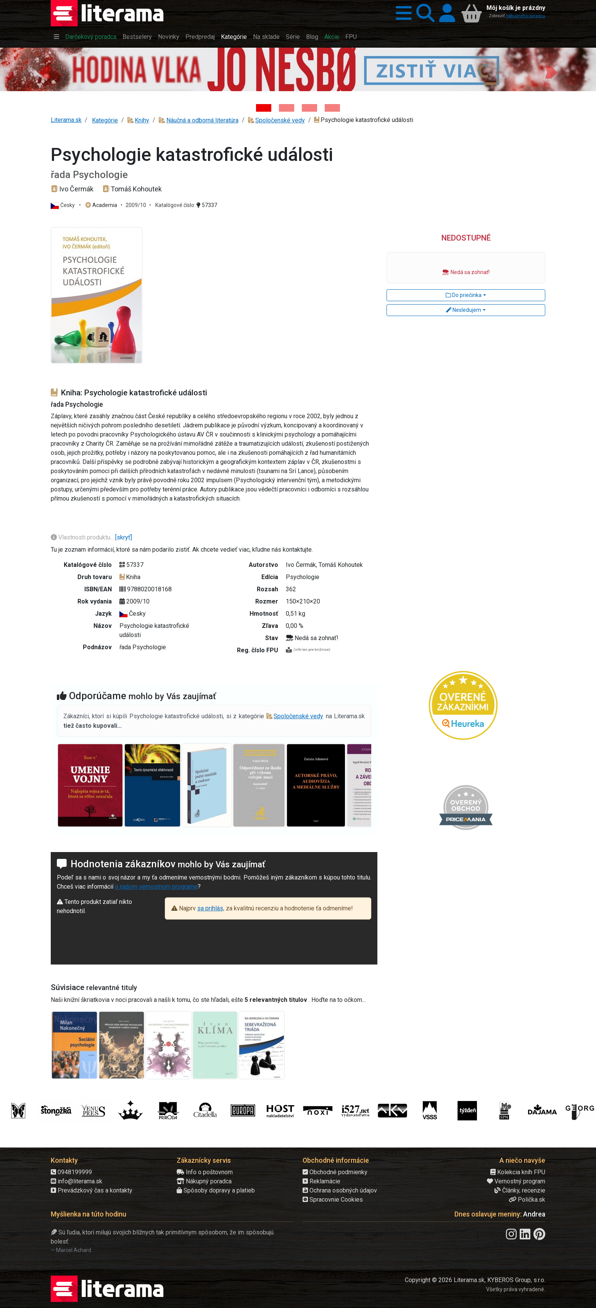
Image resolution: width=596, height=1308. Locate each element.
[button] (401, 13)
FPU (351, 36)
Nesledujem (463, 310)
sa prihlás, (210, 908)
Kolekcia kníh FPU (517, 1172)
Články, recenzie (520, 1190)
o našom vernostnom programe (156, 886)
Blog (312, 36)
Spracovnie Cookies (333, 1199)
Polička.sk (527, 1199)
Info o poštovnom (205, 1172)
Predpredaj (200, 36)
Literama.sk (66, 120)
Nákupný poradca (204, 1181)
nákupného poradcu (525, 15)
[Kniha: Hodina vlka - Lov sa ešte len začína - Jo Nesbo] (263, 108)
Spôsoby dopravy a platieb (216, 1190)
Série (293, 36)
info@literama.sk (76, 1181)
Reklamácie (321, 1181)
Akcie (331, 36)
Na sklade (266, 36)
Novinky (168, 36)
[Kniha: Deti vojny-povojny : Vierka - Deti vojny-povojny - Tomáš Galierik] (309, 108)
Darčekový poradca (90, 36)
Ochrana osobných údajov (340, 1190)
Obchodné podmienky (335, 1172)
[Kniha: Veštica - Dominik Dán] (286, 108)
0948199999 (71, 1172)
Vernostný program (516, 1181)
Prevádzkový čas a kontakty (91, 1190)
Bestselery (137, 36)
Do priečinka (464, 295)
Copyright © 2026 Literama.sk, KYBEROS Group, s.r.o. (475, 1280)
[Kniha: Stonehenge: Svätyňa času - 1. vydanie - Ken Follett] (332, 108)
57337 (207, 205)
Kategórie (234, 36)
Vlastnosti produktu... (83, 537)
